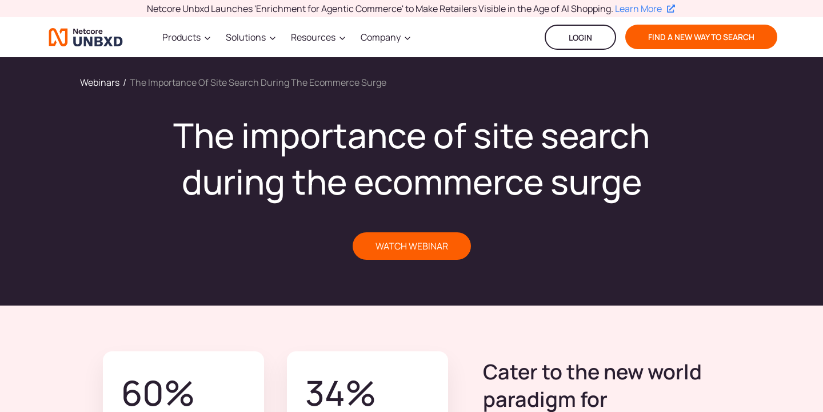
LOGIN (580, 37)
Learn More (645, 8)
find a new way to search (701, 36)
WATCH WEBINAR (411, 246)
